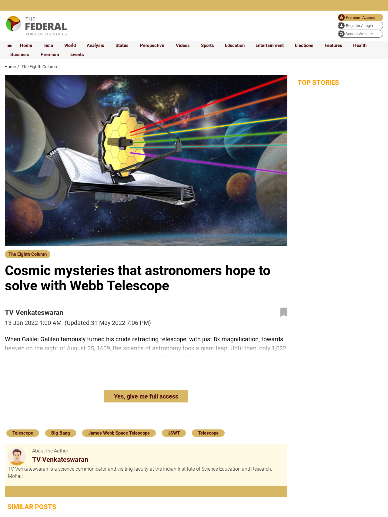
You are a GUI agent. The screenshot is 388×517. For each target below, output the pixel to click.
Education (235, 45)
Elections (304, 45)
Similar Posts (31, 507)
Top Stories (318, 82)
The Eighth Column (27, 254)
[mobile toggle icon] (10, 45)
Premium (50, 54)
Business (19, 54)
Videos (183, 45)
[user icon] (360, 25)
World (70, 45)
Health (359, 45)
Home (26, 45)
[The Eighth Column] (27, 254)
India (48, 45)
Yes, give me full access (146, 396)
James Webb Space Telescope (119, 433)
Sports (207, 45)
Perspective (152, 45)
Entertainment (270, 45)
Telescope (22, 433)
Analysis (95, 45)
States (122, 45)
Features (333, 45)
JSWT (174, 433)
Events (77, 54)
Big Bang (60, 433)
